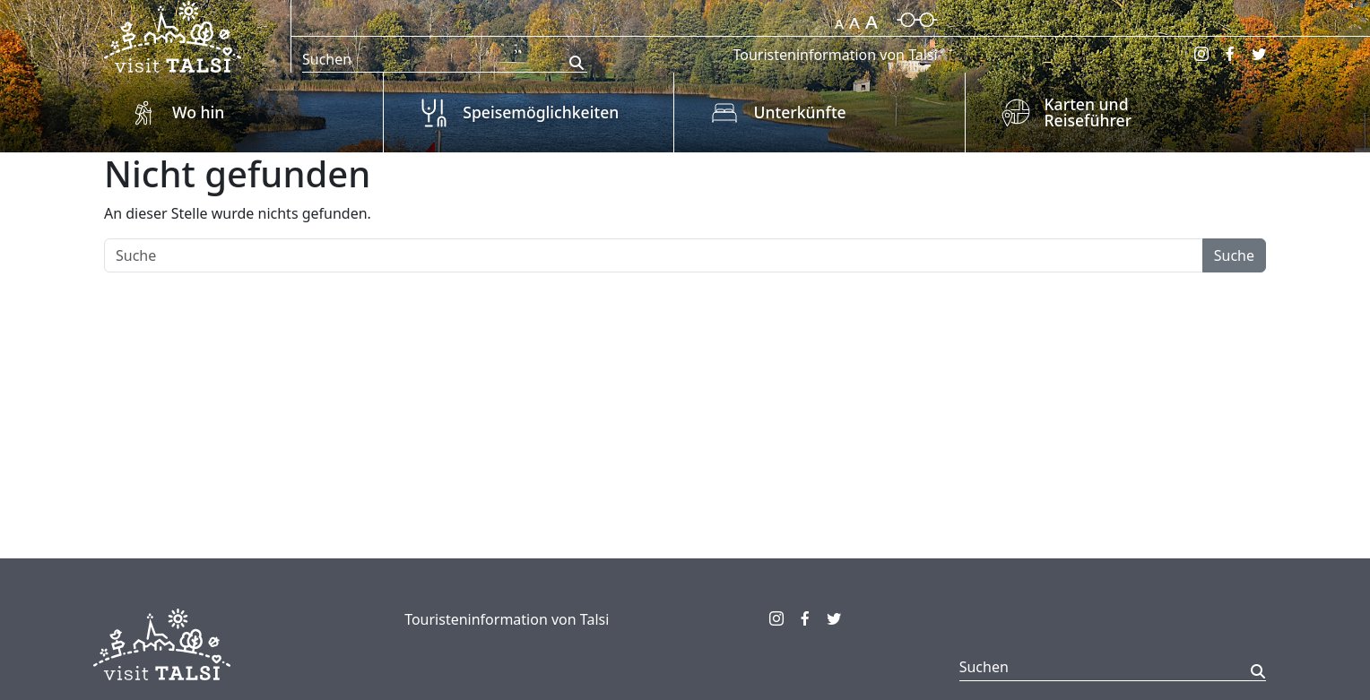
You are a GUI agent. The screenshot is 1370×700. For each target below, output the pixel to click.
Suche (1234, 255)
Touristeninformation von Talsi (835, 55)
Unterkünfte (799, 112)
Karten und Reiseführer (1088, 112)
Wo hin (198, 112)
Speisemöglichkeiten (541, 112)
